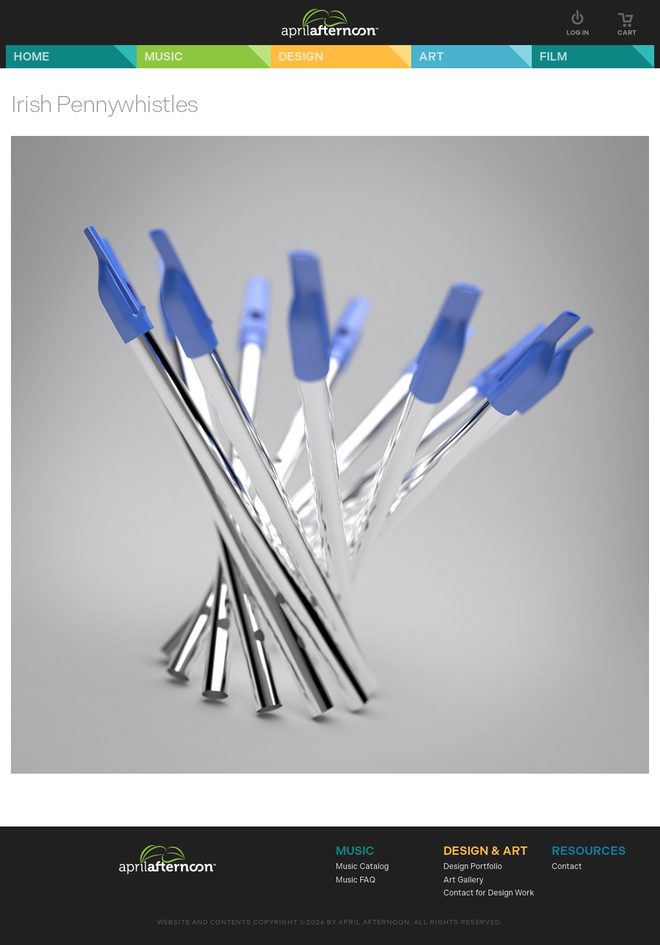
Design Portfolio (472, 866)
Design (301, 57)
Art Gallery (463, 879)
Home (32, 57)
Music (163, 57)
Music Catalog (362, 866)
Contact (567, 866)
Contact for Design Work (488, 892)
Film (553, 57)
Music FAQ (355, 879)
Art (431, 57)
